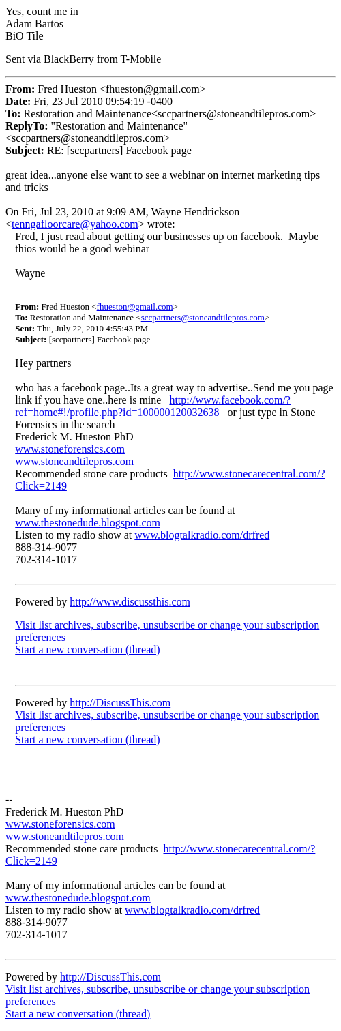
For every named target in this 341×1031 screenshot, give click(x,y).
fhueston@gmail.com (135, 306)
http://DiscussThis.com (120, 702)
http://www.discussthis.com (130, 602)
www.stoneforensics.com (70, 449)
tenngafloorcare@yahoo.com (75, 224)
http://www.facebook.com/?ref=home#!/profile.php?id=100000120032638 (153, 406)
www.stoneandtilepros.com (74, 461)
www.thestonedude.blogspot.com (87, 522)
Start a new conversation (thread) (87, 649)
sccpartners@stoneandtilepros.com (203, 317)
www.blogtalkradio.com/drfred (201, 535)
